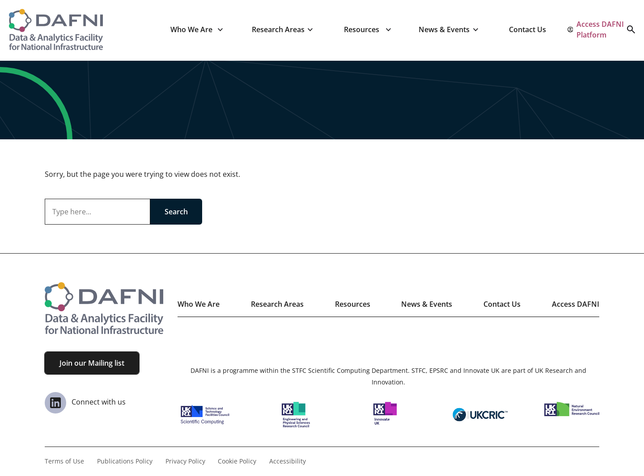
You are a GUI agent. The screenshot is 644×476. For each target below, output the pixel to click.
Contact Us (527, 29)
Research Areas (278, 29)
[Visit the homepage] (56, 29)
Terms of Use (64, 461)
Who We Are (191, 29)
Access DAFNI (575, 304)
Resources (361, 29)
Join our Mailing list (91, 363)
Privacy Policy (185, 461)
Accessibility (287, 461)
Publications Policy (125, 461)
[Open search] (631, 29)
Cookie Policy (237, 461)
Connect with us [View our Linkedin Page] (85, 402)
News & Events (444, 29)
